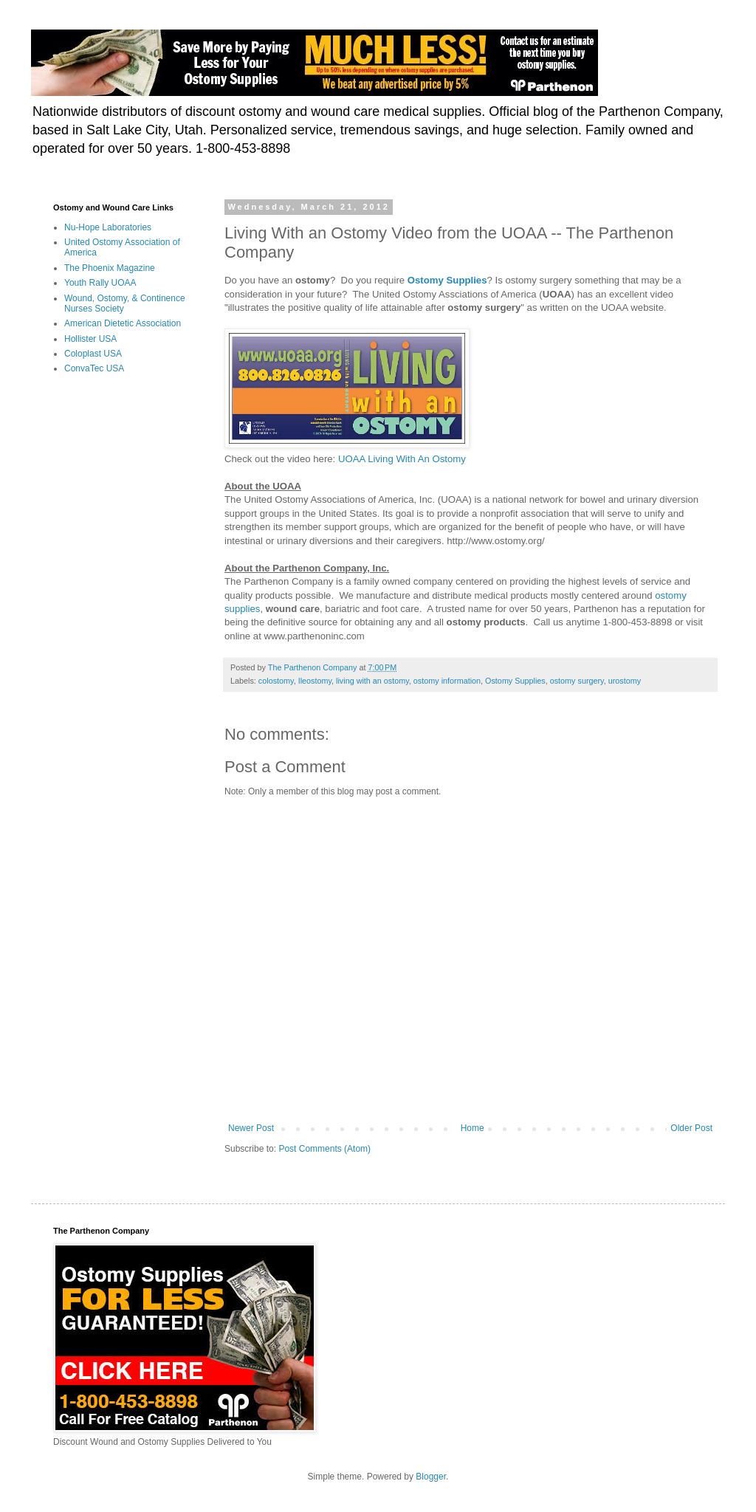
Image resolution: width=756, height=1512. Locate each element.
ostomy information (447, 680)
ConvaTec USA (94, 368)
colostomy (276, 680)
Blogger (431, 1476)
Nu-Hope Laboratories (107, 227)
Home (472, 1128)
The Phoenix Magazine (109, 268)
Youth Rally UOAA (100, 283)
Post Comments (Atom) (324, 1149)
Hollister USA (90, 339)
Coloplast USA (93, 353)
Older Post (691, 1128)
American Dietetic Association (122, 323)
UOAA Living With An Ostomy (402, 458)
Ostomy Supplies (515, 680)
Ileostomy (314, 680)
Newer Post (251, 1128)
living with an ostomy (372, 680)
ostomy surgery (577, 680)
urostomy (624, 680)
